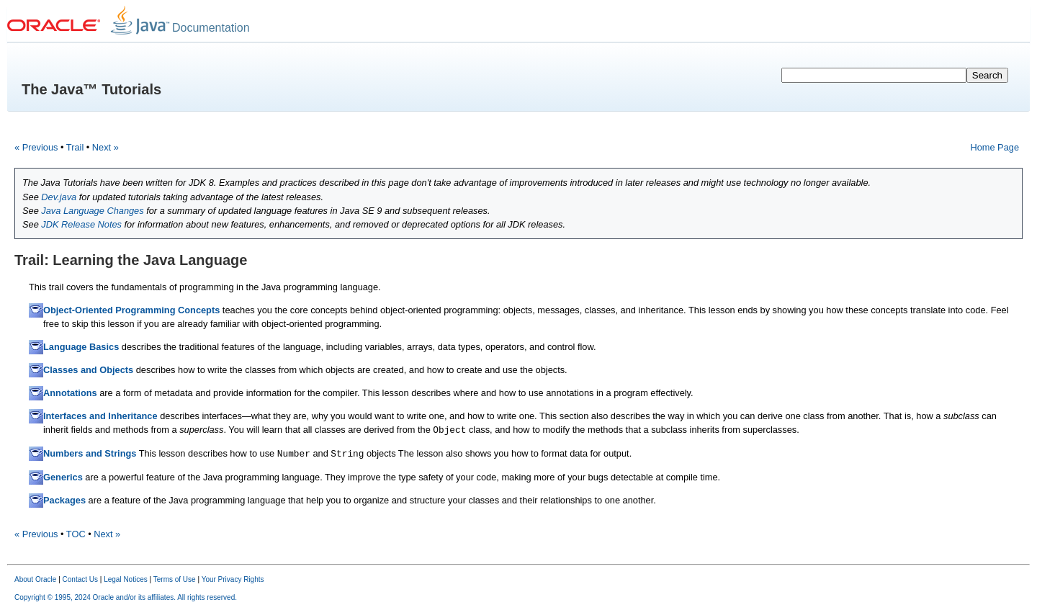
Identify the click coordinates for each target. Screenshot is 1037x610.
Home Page (994, 147)
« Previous (36, 147)
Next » (105, 147)
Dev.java (58, 197)
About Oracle (35, 579)
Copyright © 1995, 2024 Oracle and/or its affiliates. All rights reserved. (125, 597)
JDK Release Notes (81, 224)
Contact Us (80, 579)
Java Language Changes (92, 210)
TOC (76, 534)
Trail (75, 147)
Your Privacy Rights (233, 579)
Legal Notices (126, 579)
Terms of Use (174, 579)
